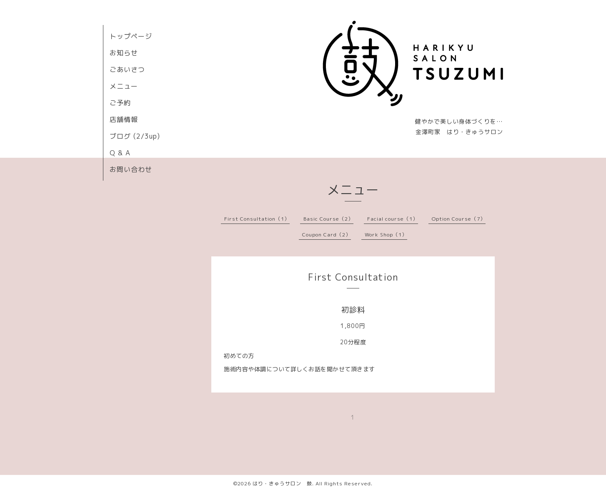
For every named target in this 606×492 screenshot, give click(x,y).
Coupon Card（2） (326, 234)
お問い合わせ (131, 169)
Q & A (120, 152)
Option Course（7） (459, 218)
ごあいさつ (127, 69)
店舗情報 (124, 119)
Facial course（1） (392, 218)
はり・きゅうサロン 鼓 (282, 483)
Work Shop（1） (386, 234)
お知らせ (124, 52)
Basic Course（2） (328, 218)
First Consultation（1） (257, 218)
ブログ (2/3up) (135, 136)
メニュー (124, 86)
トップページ (131, 36)
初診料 (353, 310)
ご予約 (120, 102)
